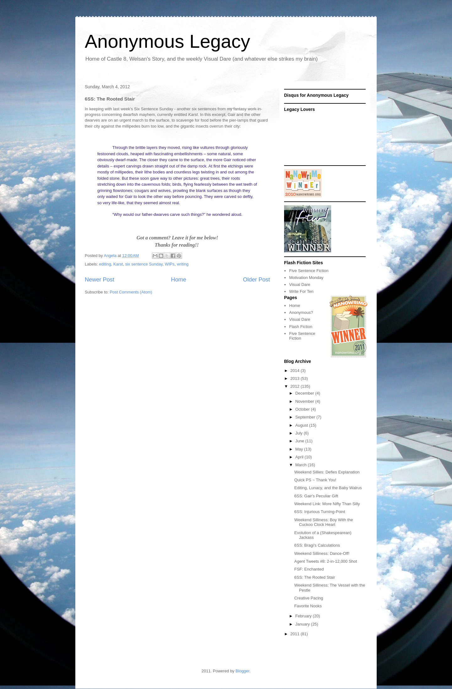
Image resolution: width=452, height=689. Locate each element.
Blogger (242, 671)
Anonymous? (301, 312)
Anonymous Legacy (167, 41)
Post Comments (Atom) (131, 292)
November (305, 401)
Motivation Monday (306, 277)
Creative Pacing (308, 598)
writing (183, 264)
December (305, 393)
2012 (295, 386)
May (299, 449)
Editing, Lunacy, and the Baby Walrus (328, 487)
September (305, 417)
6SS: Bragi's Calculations (317, 545)
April (300, 457)
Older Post (256, 279)
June (300, 441)
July (299, 433)
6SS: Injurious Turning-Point (319, 511)
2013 (295, 378)
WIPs (170, 264)
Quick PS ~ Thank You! (315, 480)
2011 (295, 634)
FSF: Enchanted (309, 569)
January (303, 624)
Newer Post (99, 279)
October (303, 409)
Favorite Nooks (307, 606)
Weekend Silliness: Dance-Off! (321, 553)
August (302, 425)
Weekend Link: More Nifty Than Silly (327, 503)
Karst (118, 264)
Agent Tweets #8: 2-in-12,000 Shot (325, 561)
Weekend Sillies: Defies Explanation (326, 472)
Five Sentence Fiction (308, 270)
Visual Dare (299, 284)
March (301, 464)
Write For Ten (301, 291)
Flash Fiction (300, 326)
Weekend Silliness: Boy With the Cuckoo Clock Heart (323, 522)
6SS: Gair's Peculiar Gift (316, 496)
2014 (295, 370)
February (304, 616)
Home (178, 279)
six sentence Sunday (144, 264)
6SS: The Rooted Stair (314, 577)
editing (105, 264)
